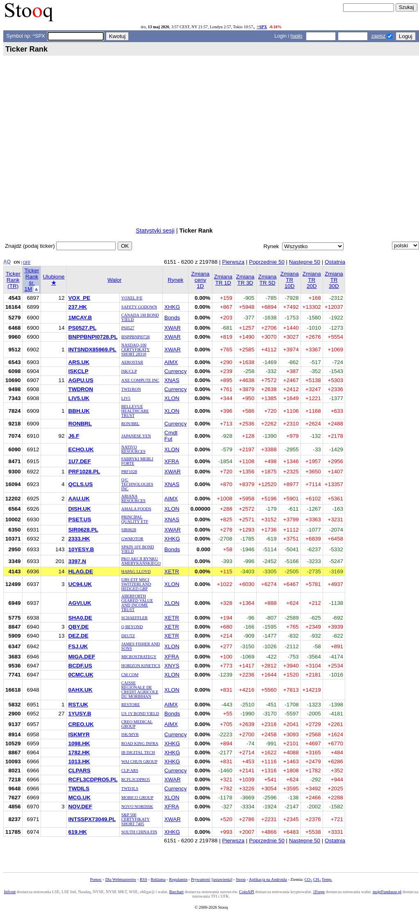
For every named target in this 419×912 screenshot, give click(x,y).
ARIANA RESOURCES (133, 498)
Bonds (172, 318)
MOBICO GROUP (137, 797)
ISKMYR (79, 734)
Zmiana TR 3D (245, 280)
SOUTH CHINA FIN (139, 832)
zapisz (378, 36)
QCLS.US (80, 484)
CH (317, 879)
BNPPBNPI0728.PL (93, 337)
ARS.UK (79, 362)
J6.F (74, 436)
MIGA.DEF (82, 657)
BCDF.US (80, 666)
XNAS (172, 380)
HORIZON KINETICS (140, 665)
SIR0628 (128, 529)
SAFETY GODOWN (139, 307)
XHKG (172, 307)
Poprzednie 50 (267, 262)
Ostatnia (335, 262)
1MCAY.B (80, 318)
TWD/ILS (130, 788)
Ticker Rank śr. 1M (31, 279)
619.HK (77, 832)
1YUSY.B (79, 714)
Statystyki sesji (155, 230)
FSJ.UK (78, 646)
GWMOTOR (132, 538)
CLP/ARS (130, 770)
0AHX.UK (80, 690)
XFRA (171, 461)
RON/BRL (130, 423)
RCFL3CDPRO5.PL (93, 779)
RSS (143, 879)
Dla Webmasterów (120, 879)
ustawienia (222, 879)
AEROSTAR (132, 362)
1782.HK (79, 752)
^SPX (262, 27)
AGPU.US (80, 380)
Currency (175, 371)
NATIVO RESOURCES (133, 449)
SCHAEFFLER (134, 618)
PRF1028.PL (84, 471)
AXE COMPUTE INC (140, 380)
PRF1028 (129, 471)
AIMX (171, 362)
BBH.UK (79, 411)
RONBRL (80, 424)
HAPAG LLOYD (136, 571)
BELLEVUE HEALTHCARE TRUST (135, 411)
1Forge (319, 891)
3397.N (77, 561)
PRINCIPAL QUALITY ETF (134, 519)
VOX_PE (79, 298)
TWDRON (80, 389)
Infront (10, 891)
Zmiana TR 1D (223, 280)
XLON (172, 398)
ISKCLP (78, 371)
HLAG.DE (80, 571)
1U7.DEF (79, 461)
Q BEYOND (132, 627)
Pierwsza (233, 262)
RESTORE (130, 704)
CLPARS (79, 770)
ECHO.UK (81, 449)
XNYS (172, 666)
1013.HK (79, 761)
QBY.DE (78, 627)
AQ (7, 262)
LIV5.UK (79, 398)
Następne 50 (304, 262)
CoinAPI (246, 891)
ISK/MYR (130, 734)
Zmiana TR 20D (312, 280)
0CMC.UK (80, 675)
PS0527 (127, 328)
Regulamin (178, 879)
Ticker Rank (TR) (13, 280)
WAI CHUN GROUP (139, 761)
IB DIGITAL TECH (138, 752)
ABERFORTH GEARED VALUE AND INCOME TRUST (137, 603)
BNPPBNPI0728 (135, 337)
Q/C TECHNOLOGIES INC (137, 484)
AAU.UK (79, 499)
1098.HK (79, 743)
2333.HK (79, 539)
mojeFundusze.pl (387, 891)
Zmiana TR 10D (289, 280)
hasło (296, 36)
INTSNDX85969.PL (92, 349)
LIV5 (125, 398)
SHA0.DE (80, 618)
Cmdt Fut (171, 436)
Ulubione (53, 280)
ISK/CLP (129, 371)
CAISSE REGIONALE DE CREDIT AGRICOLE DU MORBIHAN (140, 690)
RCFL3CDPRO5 (135, 779)
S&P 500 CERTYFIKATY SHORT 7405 (135, 819)
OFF (27, 262)
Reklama (157, 879)
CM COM (130, 674)
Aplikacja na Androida (268, 879)
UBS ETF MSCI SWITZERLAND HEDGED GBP (136, 584)
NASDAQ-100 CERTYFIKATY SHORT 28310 (135, 349)
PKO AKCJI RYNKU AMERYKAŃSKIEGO (141, 561)
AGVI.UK (79, 603)
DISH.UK (79, 509)
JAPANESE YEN (136, 436)
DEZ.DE (78, 636)
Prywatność (201, 879)
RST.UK (78, 705)
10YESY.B (81, 549)
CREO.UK (81, 724)
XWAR (172, 328)
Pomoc (96, 879)
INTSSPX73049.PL (92, 819)
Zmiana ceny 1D (200, 280)
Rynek (175, 280)
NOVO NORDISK (137, 806)
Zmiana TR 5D (267, 280)
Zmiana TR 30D (334, 280)
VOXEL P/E (132, 298)
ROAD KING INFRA (139, 743)
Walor (114, 280)
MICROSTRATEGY (139, 656)
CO (308, 879)
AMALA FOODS (136, 509)
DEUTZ (128, 636)
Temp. (327, 879)
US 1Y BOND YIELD (140, 713)
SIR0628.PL (83, 530)
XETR (171, 571)
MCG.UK (79, 797)
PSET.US (79, 519)
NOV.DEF (80, 806)
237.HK (77, 307)
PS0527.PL (82, 328)
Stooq (241, 879)
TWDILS (79, 788)
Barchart (176, 891)
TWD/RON (131, 389)
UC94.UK (80, 584)
